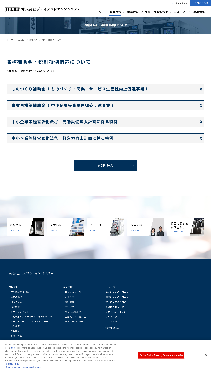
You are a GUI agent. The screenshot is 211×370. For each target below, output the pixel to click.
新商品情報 (16, 336)
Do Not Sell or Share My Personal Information (161, 356)
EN (179, 3)
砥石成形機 (16, 297)
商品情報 (115, 11)
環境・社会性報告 (156, 11)
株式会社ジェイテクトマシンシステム (30, 273)
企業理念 (69, 297)
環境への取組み (73, 311)
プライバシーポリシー (117, 311)
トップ (10, 40)
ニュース (180, 11)
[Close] (205, 356)
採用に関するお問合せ (117, 302)
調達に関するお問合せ (117, 297)
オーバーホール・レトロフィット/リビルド (33, 321)
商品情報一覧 (105, 165)
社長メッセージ (73, 292)
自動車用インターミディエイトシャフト (31, 316)
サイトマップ (112, 316)
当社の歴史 (70, 306)
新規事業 (15, 331)
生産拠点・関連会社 (75, 316)
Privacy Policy (12, 365)
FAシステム (16, 302)
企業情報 (133, 11)
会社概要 (69, 302)
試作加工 (15, 326)
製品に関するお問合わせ (187, 227)
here (13, 349)
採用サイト (111, 321)
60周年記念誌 (113, 327)
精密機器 (15, 306)
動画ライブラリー (20, 340)
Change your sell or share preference (23, 368)
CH (185, 3)
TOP (100, 11)
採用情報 (199, 11)
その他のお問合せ (115, 306)
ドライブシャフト (20, 311)
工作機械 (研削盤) (20, 292)
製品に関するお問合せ (117, 292)
